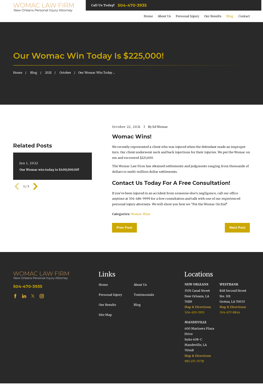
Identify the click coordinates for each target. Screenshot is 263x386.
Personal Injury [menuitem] (187, 16)
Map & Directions (197, 307)
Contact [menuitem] (244, 16)
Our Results (107, 305)
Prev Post (124, 227)
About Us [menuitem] (164, 16)
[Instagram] (42, 296)
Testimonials (144, 295)
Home (103, 285)
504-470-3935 (132, 5)
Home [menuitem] (148, 16)
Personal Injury (110, 295)
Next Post (237, 227)
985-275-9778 (194, 361)
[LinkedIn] (24, 296)
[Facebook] (15, 296)
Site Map (105, 315)
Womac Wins (140, 214)
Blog (137, 305)
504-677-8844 (229, 312)
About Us (140, 285)
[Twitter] (33, 296)
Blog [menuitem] (229, 16)
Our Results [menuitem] (213, 16)
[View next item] (35, 186)
